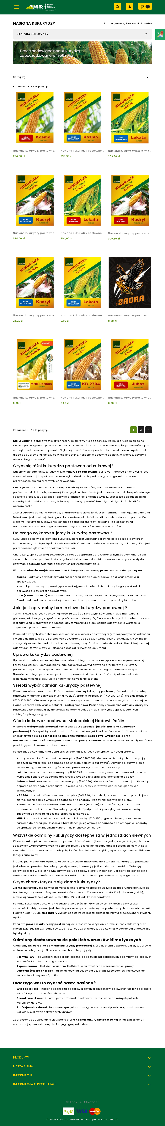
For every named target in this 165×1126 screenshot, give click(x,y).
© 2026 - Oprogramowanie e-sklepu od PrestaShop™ (82, 1119)
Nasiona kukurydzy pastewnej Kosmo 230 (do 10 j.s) (82, 151)
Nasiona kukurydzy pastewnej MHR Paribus (35, 397)
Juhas (21, 781)
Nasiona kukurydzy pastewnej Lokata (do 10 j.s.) (130, 151)
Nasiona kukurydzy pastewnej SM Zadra (130, 315)
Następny (148, 429)
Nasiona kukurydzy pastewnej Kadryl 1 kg (35, 315)
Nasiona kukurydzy (32, 34)
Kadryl (21, 758)
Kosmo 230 (24, 804)
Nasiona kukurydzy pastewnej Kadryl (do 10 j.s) (35, 233)
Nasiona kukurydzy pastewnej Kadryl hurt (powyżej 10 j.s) (130, 233)
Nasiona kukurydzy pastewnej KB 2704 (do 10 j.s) (82, 397)
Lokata (22, 772)
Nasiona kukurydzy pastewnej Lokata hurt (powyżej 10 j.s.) (82, 233)
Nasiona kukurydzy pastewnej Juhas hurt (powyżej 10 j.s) (130, 397)
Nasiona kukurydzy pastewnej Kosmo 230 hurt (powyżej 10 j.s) (35, 151)
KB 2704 (22, 795)
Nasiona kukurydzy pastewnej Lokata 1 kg (82, 315)
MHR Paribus (26, 818)
